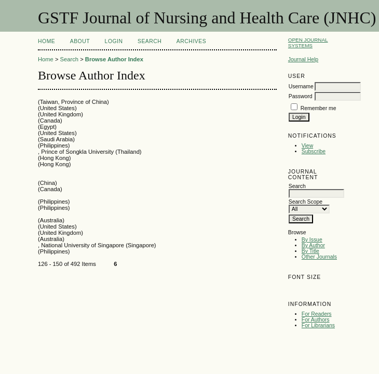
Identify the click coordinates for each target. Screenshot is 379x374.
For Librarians (318, 325)
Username (301, 86)
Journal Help (303, 59)
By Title (310, 251)
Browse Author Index (114, 59)
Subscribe (314, 151)
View (307, 146)
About (80, 41)
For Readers (317, 314)
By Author (313, 245)
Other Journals (319, 257)
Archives (191, 41)
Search (149, 41)
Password (301, 96)
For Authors (316, 320)
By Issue (312, 240)
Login (114, 41)
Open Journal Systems (308, 42)
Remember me (318, 108)
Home (46, 41)
